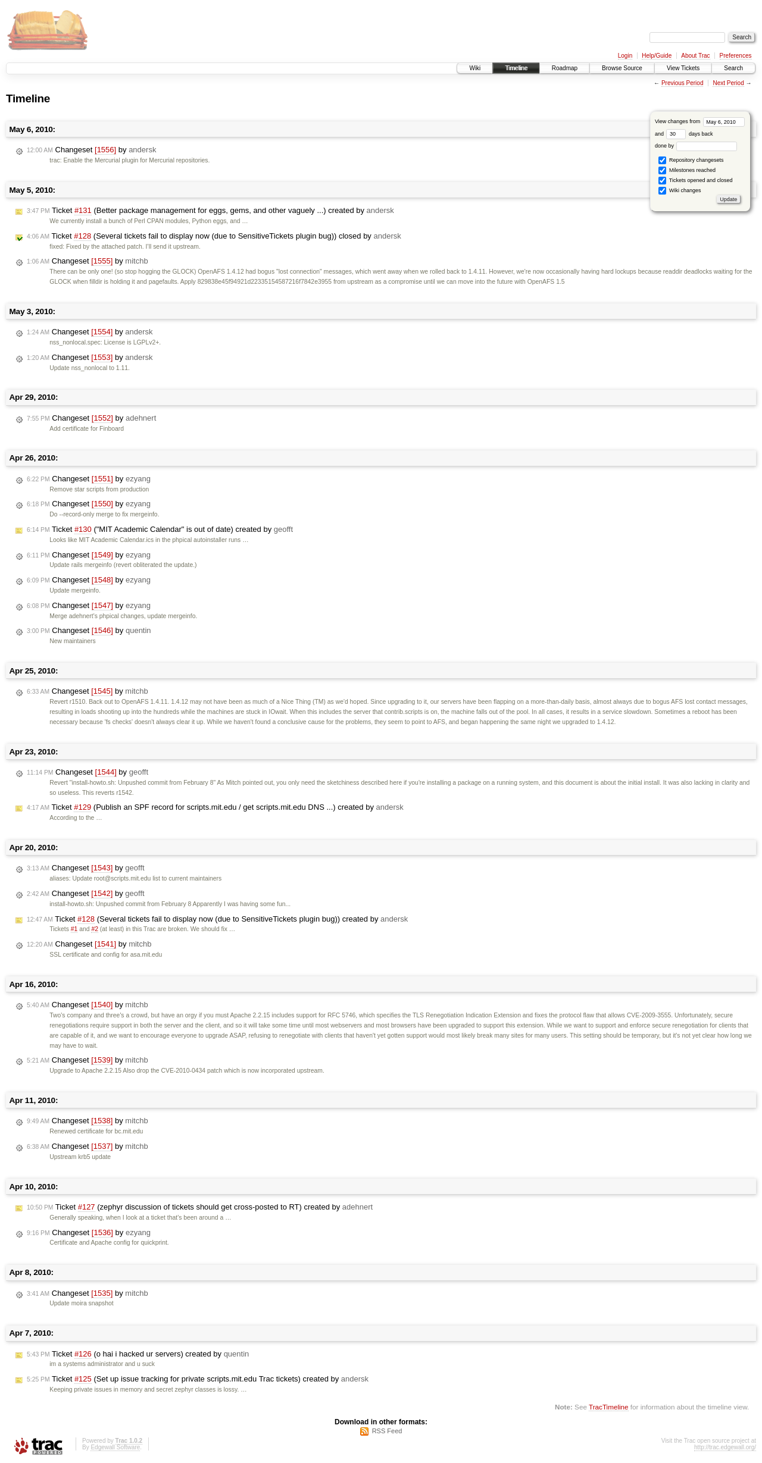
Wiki (474, 68)
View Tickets (683, 68)
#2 (94, 929)
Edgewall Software (115, 1447)
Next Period (728, 83)
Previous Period (682, 83)
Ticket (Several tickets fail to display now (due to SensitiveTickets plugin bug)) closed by (214, 236)
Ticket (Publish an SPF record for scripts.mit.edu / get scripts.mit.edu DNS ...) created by (215, 807)
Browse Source (622, 68)
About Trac (695, 55)
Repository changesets (690, 160)
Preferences (736, 55)
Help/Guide (657, 55)
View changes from (700, 121)
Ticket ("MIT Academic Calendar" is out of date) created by (160, 529)
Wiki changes (679, 191)
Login (625, 55)
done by (696, 146)
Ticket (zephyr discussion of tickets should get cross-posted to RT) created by (200, 1207)
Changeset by (91, 150)
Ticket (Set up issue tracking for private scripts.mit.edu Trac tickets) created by (197, 1379)
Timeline (516, 68)
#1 (74, 929)
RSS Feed (387, 1430)
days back (689, 134)
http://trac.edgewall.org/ (725, 1447)
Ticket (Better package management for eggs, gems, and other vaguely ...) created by (210, 210)
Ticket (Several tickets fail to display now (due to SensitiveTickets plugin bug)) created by (217, 919)
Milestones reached (687, 170)
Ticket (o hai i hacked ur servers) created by (138, 1354)
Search (733, 68)
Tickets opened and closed (695, 180)
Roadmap (564, 68)
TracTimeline (609, 1407)
